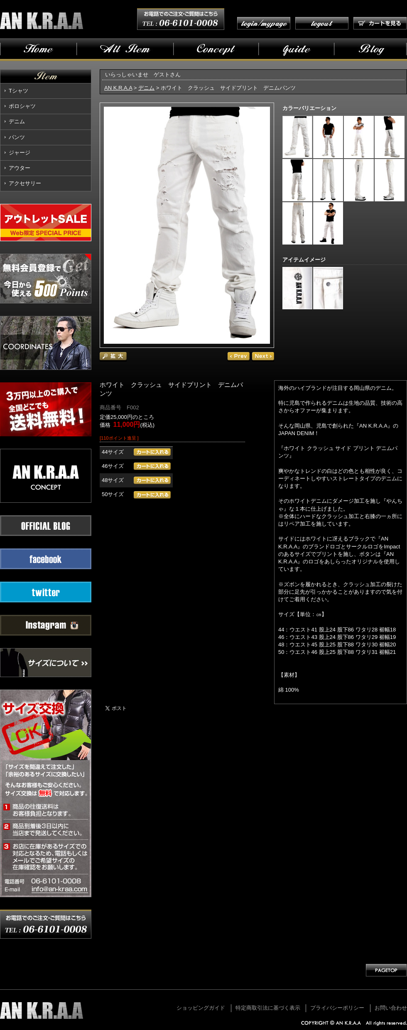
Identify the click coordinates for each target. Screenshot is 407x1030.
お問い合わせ (391, 1008)
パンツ (17, 137)
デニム (17, 121)
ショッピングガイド (201, 1008)
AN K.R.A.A (118, 88)
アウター (19, 168)
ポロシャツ (22, 106)
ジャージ (19, 152)
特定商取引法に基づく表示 (267, 1008)
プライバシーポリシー (337, 1008)
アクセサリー (25, 183)
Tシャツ (18, 91)
